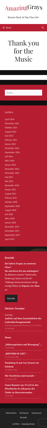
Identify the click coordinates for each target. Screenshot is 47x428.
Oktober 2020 (11, 202)
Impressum (36, 413)
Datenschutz (11, 413)
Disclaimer (24, 413)
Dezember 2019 (12, 226)
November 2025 (12, 123)
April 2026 (9, 119)
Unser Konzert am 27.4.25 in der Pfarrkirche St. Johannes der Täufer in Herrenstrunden (22, 388)
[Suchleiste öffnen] (42, 27)
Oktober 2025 (11, 127)
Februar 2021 (11, 197)
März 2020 (9, 218)
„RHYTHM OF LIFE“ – (16, 353)
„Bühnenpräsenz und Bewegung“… (23, 344)
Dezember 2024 (12, 148)
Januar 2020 (10, 222)
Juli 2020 (9, 214)
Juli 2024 (9, 156)
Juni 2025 (9, 135)
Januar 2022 (10, 189)
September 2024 (12, 152)
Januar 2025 (10, 144)
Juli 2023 (9, 177)
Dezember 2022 (12, 185)
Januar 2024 (10, 164)
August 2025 (10, 131)
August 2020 (10, 210)
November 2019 (12, 230)
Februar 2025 (11, 139)
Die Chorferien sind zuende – (20, 375)
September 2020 (12, 206)
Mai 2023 (9, 181)
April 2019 (9, 239)
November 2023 (12, 172)
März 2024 (9, 160)
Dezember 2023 (12, 168)
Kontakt (11, 298)
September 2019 (12, 235)
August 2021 (10, 193)
